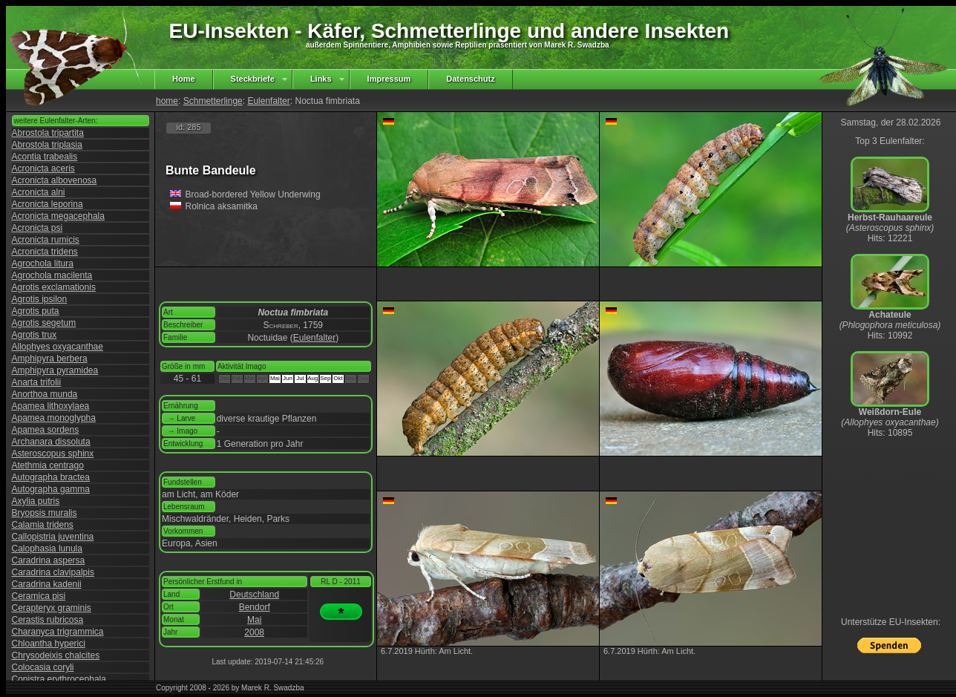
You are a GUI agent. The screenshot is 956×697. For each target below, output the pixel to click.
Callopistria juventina (53, 536)
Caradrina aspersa (48, 560)
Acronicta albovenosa (54, 180)
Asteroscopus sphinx (53, 453)
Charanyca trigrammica (58, 631)
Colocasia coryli (43, 667)
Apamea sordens (45, 430)
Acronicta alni (38, 192)
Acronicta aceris (43, 168)
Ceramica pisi (39, 596)
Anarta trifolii (37, 382)
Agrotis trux (34, 335)
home (167, 101)
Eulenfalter (268, 101)
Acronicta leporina (47, 204)
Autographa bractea (51, 477)
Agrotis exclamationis (54, 287)
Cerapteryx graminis (51, 608)
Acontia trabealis (45, 156)
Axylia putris (36, 501)
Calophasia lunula (47, 548)
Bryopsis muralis (44, 513)
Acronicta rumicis (45, 240)
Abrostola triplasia (47, 145)
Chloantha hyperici (48, 643)
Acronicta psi (37, 228)
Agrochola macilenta (52, 275)
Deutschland (254, 594)
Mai (254, 620)
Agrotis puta (35, 311)
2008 (254, 632)
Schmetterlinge (213, 101)
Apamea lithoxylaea (51, 406)
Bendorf (254, 607)
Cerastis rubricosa (48, 620)
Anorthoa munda (45, 394)
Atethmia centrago (48, 465)
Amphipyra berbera (50, 358)
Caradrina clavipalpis (53, 572)
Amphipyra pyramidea (55, 370)
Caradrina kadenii (47, 584)
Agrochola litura (42, 263)
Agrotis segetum (44, 323)
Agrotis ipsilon (40, 299)
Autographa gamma (51, 489)
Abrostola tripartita (48, 133)
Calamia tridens (42, 525)
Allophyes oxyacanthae (57, 346)
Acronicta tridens (45, 251)
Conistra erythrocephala (59, 679)
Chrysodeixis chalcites (56, 655)
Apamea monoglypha (54, 418)
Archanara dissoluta (51, 441)
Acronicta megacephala (58, 216)
